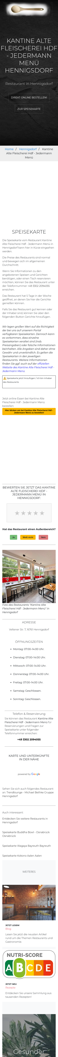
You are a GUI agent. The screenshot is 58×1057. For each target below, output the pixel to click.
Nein (43, 537)
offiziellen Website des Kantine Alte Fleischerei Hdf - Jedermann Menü (28, 367)
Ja (13, 537)
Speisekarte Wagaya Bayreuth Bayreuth (26, 845)
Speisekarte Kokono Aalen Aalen (22, 855)
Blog (8, 928)
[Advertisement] (29, 199)
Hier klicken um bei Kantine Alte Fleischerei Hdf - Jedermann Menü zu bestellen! (29, 411)
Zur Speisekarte (29, 109)
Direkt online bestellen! (29, 97)
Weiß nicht (28, 537)
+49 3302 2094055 (39, 285)
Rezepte (10, 987)
